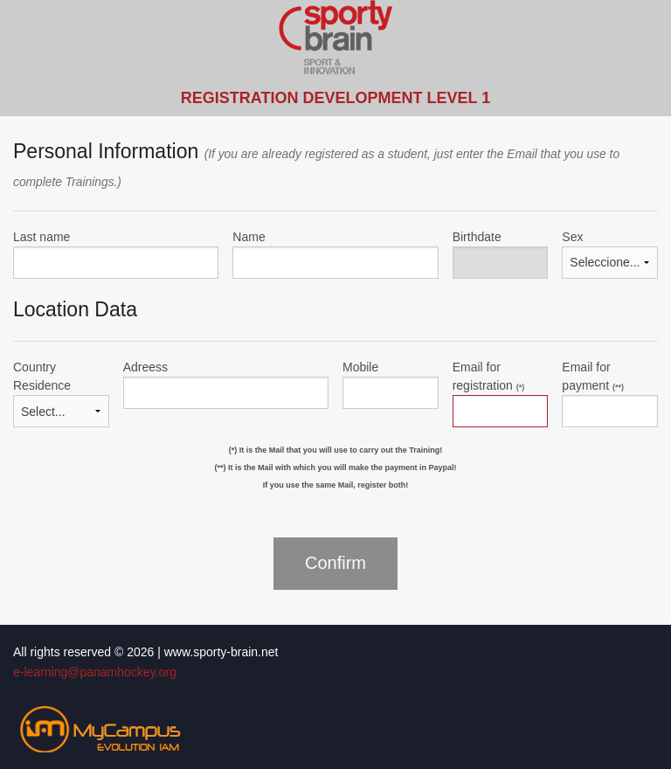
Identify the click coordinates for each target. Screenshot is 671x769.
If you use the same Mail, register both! (336, 485)
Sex (572, 237)
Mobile (360, 367)
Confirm (335, 562)
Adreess (145, 367)
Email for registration (489, 376)
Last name (41, 237)
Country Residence (42, 376)
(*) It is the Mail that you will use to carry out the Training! (336, 450)
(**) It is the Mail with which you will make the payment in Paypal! (335, 467)
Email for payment (593, 376)
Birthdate (477, 237)
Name (248, 237)
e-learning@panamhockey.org (94, 672)
